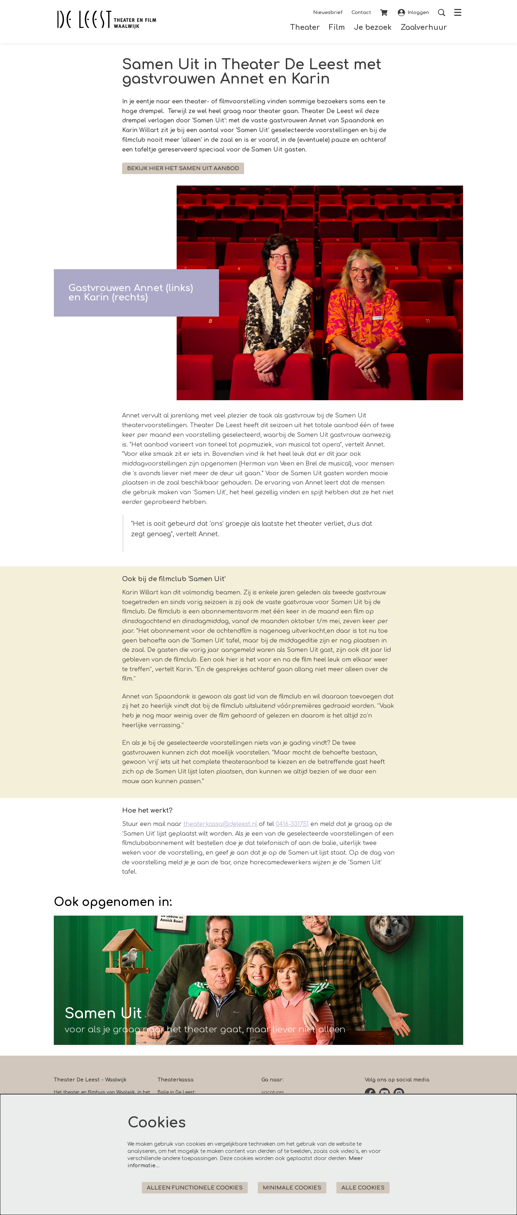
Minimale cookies (292, 1188)
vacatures (272, 1092)
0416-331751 (292, 824)
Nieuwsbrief (328, 12)
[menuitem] (305, 27)
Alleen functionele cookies (195, 1188)
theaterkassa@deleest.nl (220, 824)
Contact (361, 12)
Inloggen (413, 12)
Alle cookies (363, 1188)
